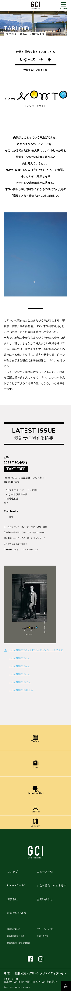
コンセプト (13, 872)
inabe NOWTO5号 (19, 658)
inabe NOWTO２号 (20, 682)
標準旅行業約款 (13, 929)
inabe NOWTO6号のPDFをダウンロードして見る (36, 650)
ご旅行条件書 (42, 936)
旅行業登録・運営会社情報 (18, 943)
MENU (63, 6)
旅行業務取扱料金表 (15, 936)
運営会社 (12, 899)
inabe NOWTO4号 (19, 666)
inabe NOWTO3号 (19, 674)
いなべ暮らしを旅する (50, 885)
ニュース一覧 (45, 872)
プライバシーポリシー (46, 929)
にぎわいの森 (15, 913)
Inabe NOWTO (16, 885)
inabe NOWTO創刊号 (21, 690)
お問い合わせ (45, 899)
